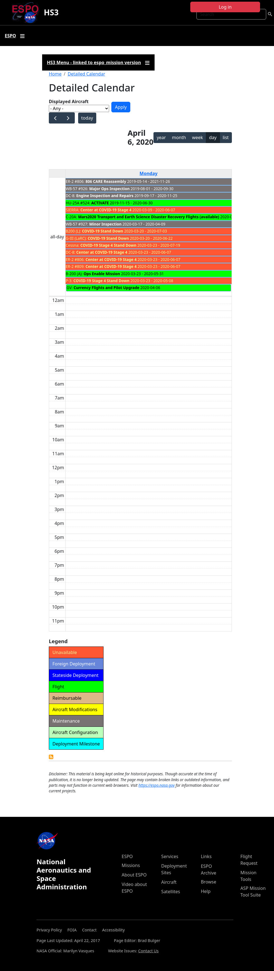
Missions (131, 865)
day (213, 137)
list (226, 137)
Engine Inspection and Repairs (104, 195)
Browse (208, 882)
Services (169, 856)
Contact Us (148, 950)
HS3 (51, 12)
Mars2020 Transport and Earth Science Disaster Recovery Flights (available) (148, 216)
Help (206, 891)
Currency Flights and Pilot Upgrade (107, 287)
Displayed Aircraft (68, 101)
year (161, 137)
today (87, 118)
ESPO (127, 856)
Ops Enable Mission (102, 273)
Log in (225, 7)
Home (55, 74)
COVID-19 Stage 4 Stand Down (108, 245)
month (179, 137)
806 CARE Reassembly (106, 181)
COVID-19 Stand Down (102, 231)
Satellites (170, 891)
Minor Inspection (105, 224)
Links (206, 856)
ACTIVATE (100, 202)
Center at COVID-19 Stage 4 (105, 209)
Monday (148, 173)
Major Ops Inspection (109, 188)
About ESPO (134, 875)
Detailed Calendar (86, 74)
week (197, 137)
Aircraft (169, 882)
